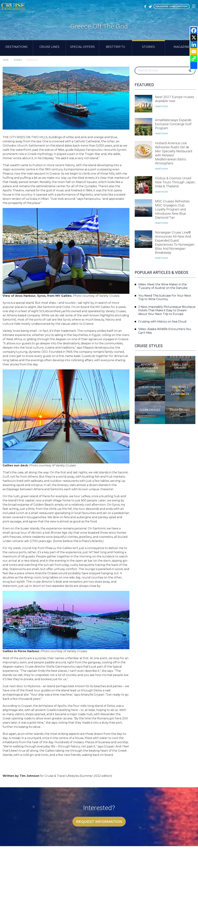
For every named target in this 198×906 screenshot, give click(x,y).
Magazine (181, 46)
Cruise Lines (49, 46)
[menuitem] (16, 48)
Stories (148, 46)
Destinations (16, 46)
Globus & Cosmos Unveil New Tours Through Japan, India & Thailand (175, 182)
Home (6, 60)
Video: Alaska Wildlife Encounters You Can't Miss (164, 330)
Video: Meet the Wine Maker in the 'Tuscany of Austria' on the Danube (162, 286)
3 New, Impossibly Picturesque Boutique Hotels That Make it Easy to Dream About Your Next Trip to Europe (166, 310)
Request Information (99, 822)
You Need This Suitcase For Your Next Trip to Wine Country (164, 297)
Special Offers (82, 46)
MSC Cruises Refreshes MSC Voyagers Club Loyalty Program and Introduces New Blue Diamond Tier (172, 209)
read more (161, 106)
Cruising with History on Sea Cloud (162, 321)
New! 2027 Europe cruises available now (174, 99)
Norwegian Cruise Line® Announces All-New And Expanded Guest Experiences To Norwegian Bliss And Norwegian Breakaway (174, 242)
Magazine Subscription (171, 6)
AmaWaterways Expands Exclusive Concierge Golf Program (173, 124)
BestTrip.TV (115, 46)
